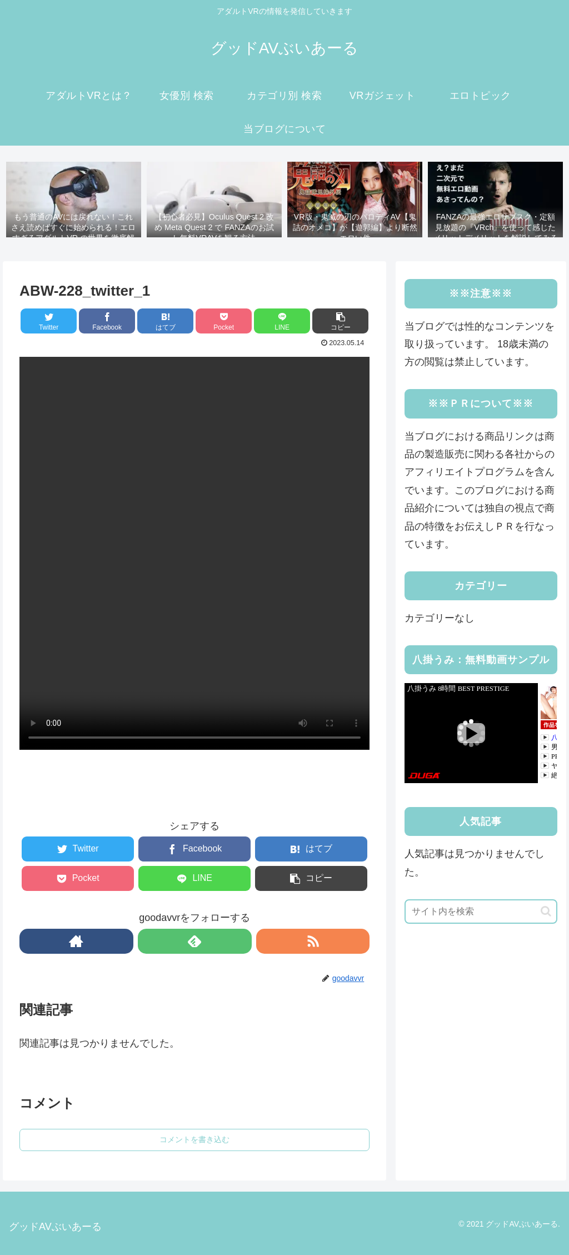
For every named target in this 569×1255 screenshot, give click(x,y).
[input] (481, 911)
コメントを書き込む (194, 1139)
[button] (546, 911)
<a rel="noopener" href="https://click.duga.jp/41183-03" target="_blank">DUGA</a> (481, 733)
